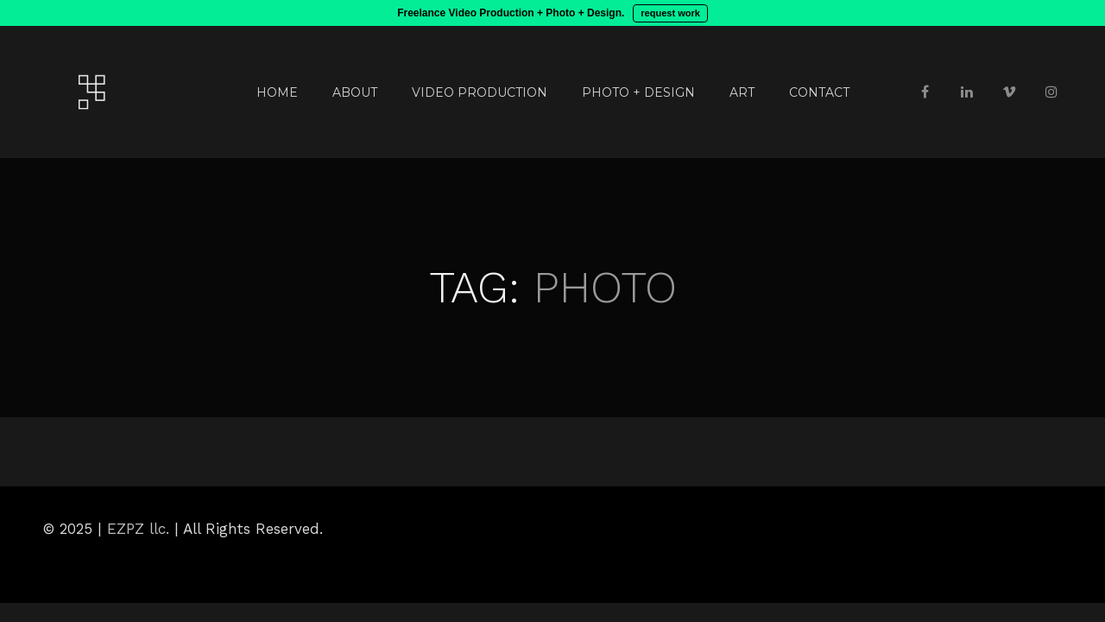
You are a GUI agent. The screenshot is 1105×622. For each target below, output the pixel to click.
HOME (277, 92)
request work (670, 13)
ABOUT (354, 92)
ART (742, 92)
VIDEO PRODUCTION (479, 92)
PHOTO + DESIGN (638, 92)
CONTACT (819, 92)
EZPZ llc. (138, 528)
